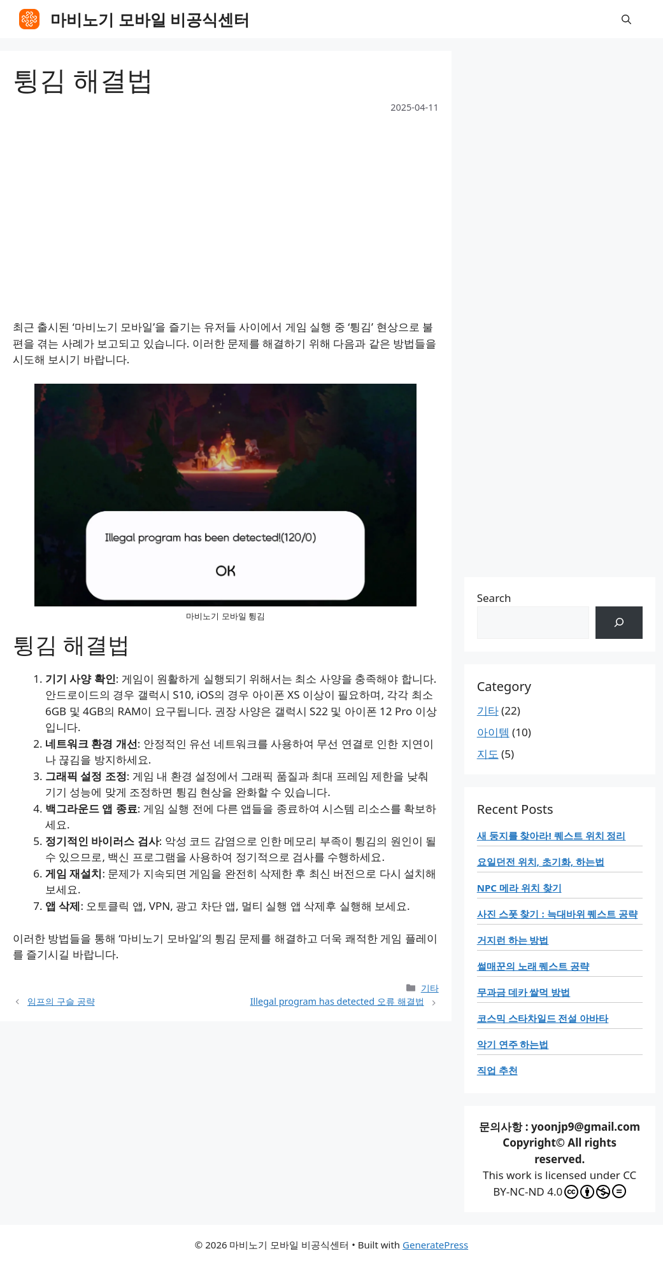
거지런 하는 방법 (513, 939)
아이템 (493, 732)
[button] (626, 19)
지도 (488, 753)
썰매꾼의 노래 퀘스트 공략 (533, 966)
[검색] (618, 622)
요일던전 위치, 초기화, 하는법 (540, 861)
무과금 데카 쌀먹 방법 (524, 992)
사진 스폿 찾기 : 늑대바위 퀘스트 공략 (557, 913)
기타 (430, 988)
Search (494, 598)
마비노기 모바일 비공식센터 (150, 19)
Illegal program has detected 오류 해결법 (337, 1001)
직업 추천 (497, 1070)
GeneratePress (435, 1244)
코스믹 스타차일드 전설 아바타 (543, 1018)
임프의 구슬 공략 (61, 1001)
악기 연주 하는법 (513, 1044)
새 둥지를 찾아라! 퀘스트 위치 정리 (551, 835)
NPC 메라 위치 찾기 (519, 887)
